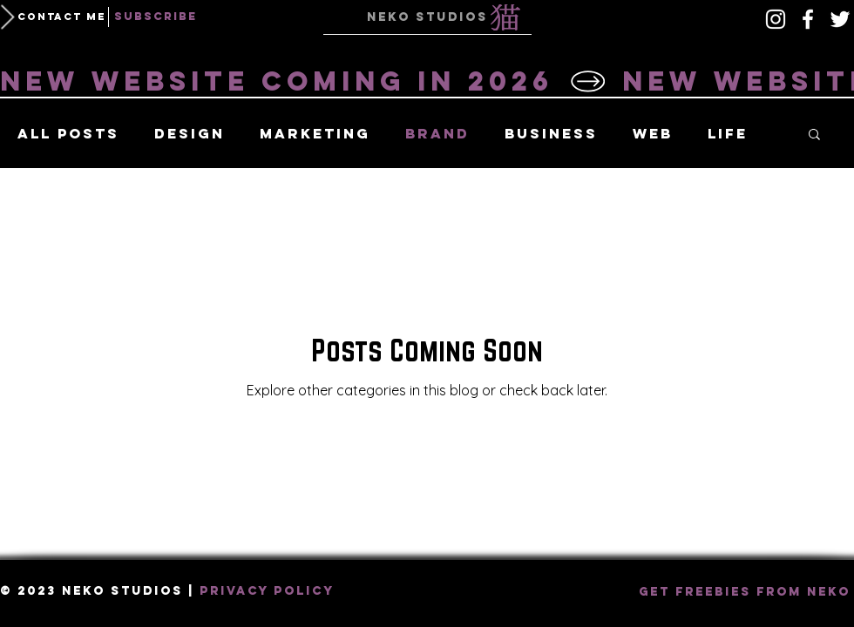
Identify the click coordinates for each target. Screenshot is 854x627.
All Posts (68, 133)
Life (728, 133)
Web (653, 133)
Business (551, 133)
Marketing (315, 133)
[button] (61, 17)
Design (189, 133)
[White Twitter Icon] (840, 19)
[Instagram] (775, 19)
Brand (437, 133)
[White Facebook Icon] (808, 19)
